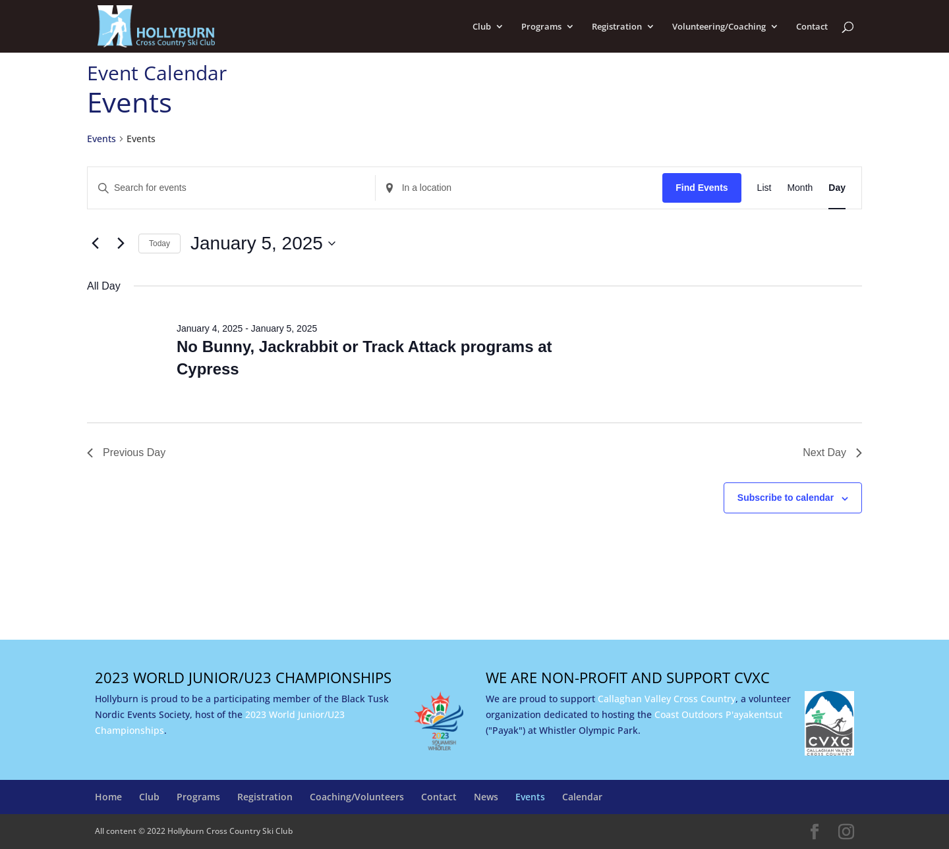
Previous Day (126, 452)
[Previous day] (95, 243)
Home (108, 796)
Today (159, 243)
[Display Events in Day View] (837, 188)
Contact (812, 27)
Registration (617, 27)
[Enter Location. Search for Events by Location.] (519, 188)
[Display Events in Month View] (800, 188)
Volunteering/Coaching (719, 27)
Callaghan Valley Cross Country (666, 698)
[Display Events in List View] (764, 188)
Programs (541, 27)
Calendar (582, 796)
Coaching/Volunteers (357, 796)
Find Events (702, 187)
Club (482, 27)
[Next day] (121, 243)
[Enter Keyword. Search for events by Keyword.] (231, 188)
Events (101, 138)
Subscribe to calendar (785, 497)
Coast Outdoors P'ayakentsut (718, 714)
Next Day (832, 452)
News (486, 796)
